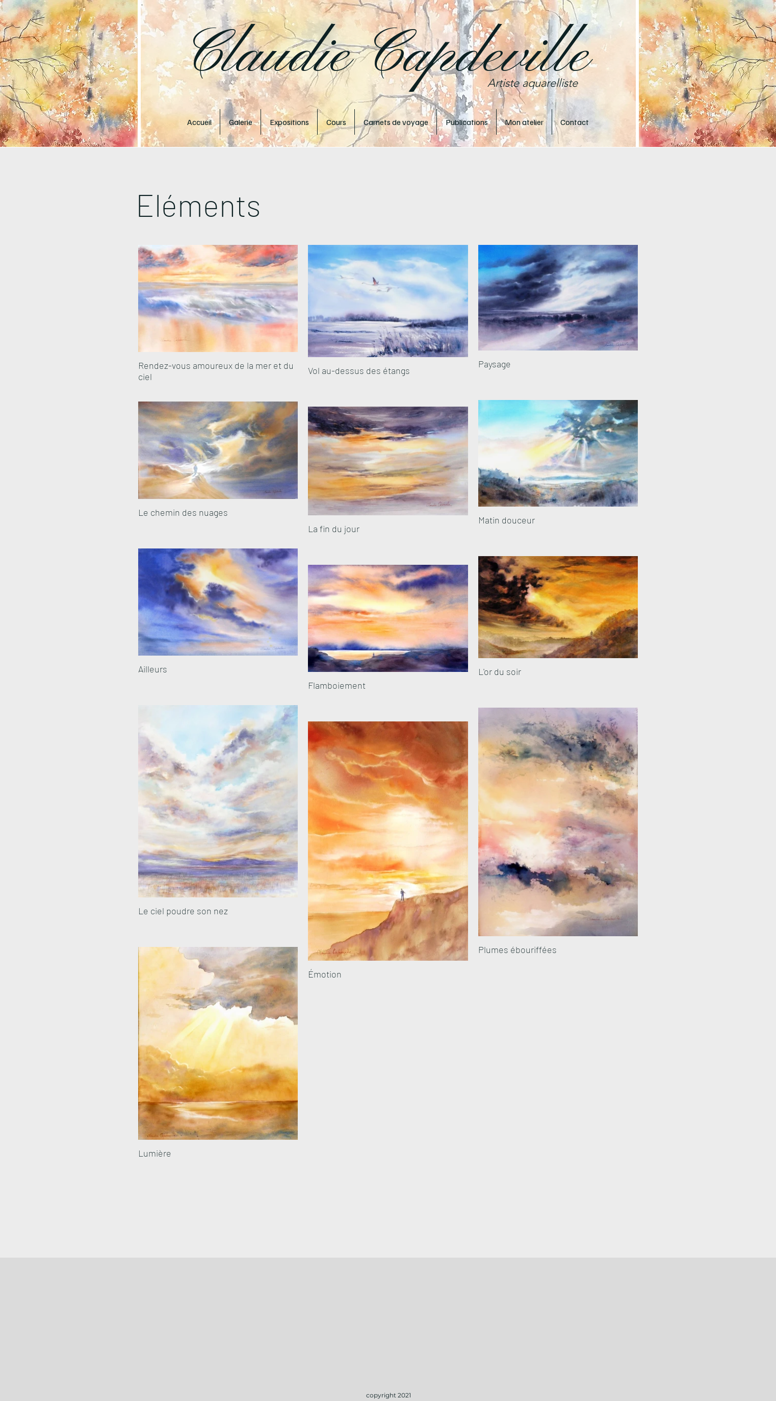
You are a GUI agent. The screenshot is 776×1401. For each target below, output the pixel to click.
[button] (240, 122)
